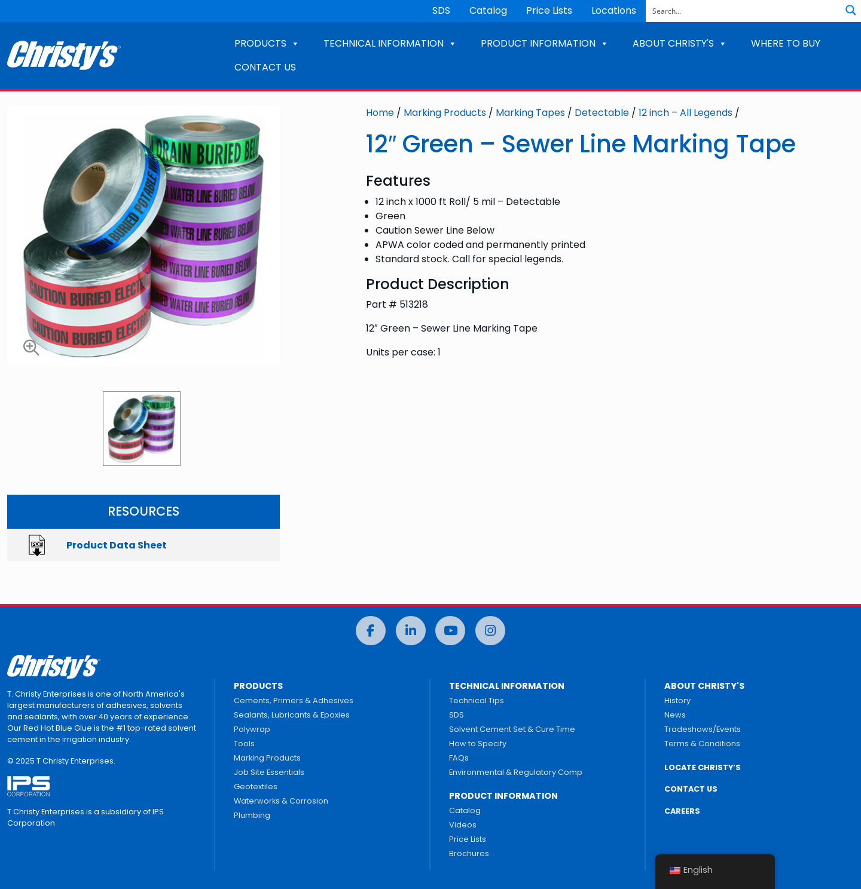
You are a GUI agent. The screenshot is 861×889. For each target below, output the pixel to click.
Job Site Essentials (269, 772)
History (677, 700)
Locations (613, 10)
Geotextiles (255, 786)
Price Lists (549, 10)
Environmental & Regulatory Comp (515, 772)
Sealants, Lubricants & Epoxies (292, 715)
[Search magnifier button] (851, 10)
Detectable (602, 112)
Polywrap (252, 729)
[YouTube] (450, 630)
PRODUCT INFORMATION (545, 43)
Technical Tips (476, 700)
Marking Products (445, 112)
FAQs (459, 758)
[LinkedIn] (411, 630)
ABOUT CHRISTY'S (680, 43)
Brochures (469, 853)
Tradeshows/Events (702, 729)
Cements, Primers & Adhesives (293, 700)
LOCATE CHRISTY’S (702, 767)
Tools (244, 743)
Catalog (488, 10)
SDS (441, 10)
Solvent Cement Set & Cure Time (512, 729)
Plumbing (252, 815)
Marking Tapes (530, 112)
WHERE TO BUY (785, 43)
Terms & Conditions (702, 743)
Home (380, 112)
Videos (463, 825)
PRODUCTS (267, 43)
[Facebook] (371, 630)
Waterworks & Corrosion (281, 801)
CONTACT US (265, 67)
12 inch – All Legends (685, 112)
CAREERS (682, 811)
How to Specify (477, 743)
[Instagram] (490, 630)
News (675, 715)
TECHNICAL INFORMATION (390, 43)
